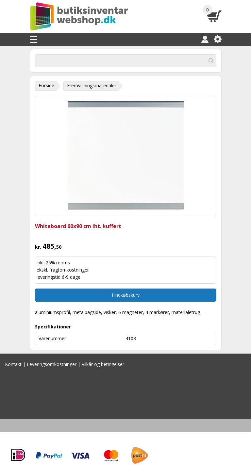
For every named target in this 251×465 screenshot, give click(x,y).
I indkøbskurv (126, 295)
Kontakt (13, 364)
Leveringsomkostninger (51, 364)
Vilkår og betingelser (103, 364)
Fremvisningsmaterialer (91, 85)
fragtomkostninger (69, 270)
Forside (46, 85)
